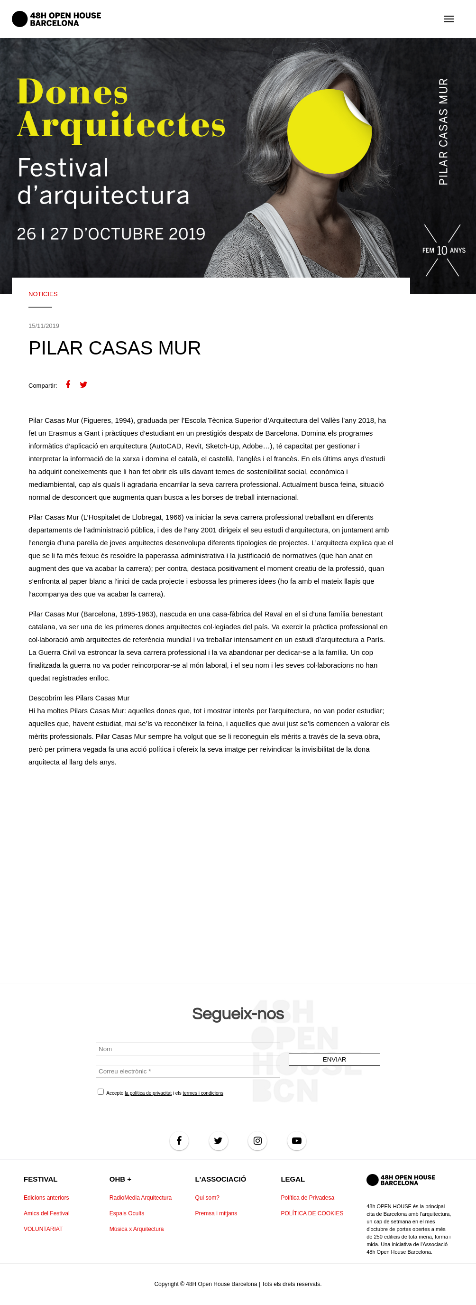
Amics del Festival (47, 1213)
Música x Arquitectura (137, 1229)
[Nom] (188, 1049)
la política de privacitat (148, 1093)
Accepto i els (160, 1092)
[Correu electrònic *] (188, 1071)
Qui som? (207, 1197)
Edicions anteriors (46, 1197)
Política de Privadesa (307, 1197)
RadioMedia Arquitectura (141, 1197)
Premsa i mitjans (216, 1213)
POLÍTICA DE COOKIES (312, 1213)
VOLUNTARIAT (43, 1229)
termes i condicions (203, 1093)
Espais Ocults (127, 1213)
